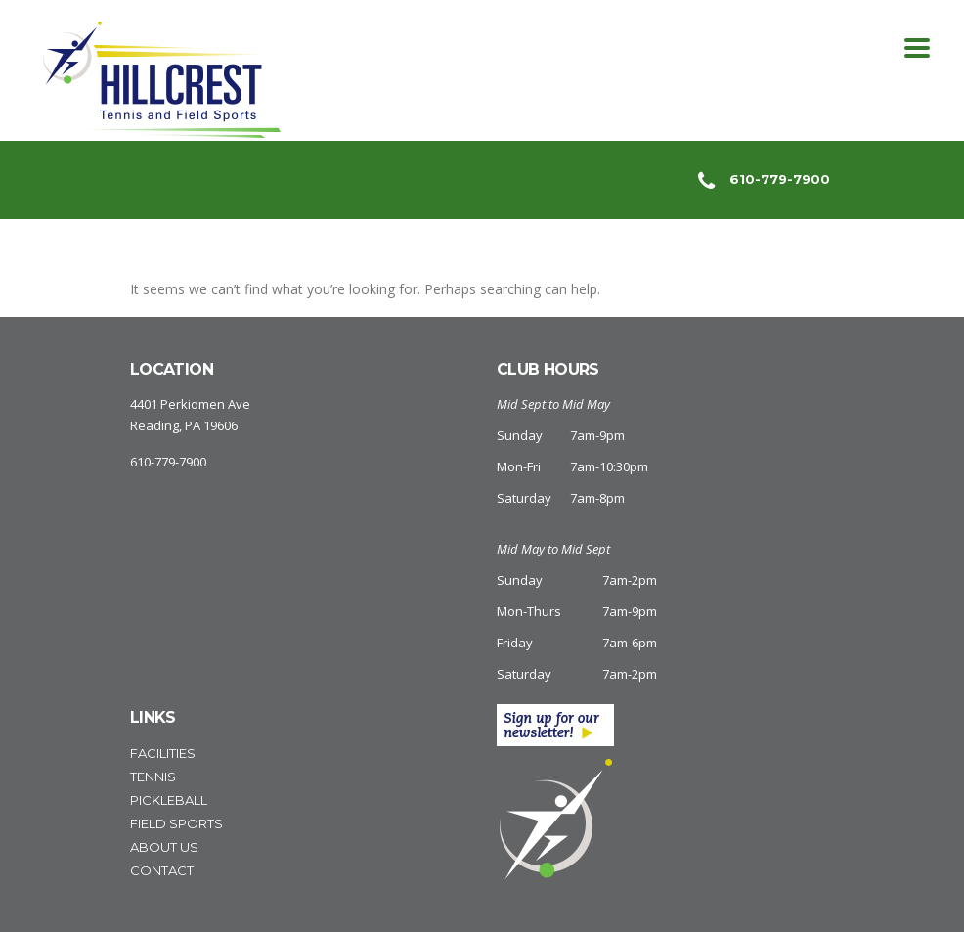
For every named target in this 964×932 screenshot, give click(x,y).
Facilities (163, 753)
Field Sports (176, 823)
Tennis (153, 776)
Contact (162, 870)
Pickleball (168, 800)
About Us (164, 847)
